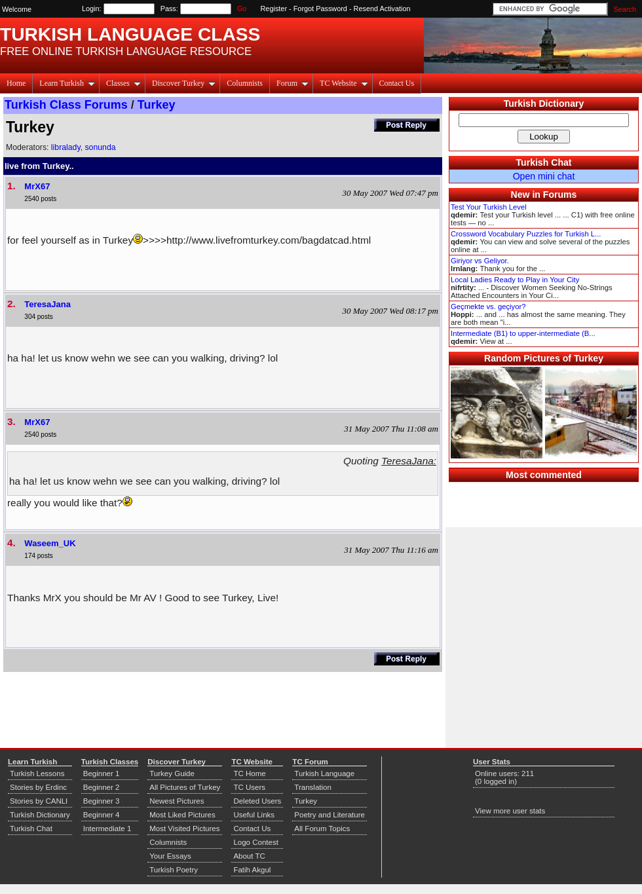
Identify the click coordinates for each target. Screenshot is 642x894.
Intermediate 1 (107, 828)
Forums (560, 194)
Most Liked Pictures (182, 815)
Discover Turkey (184, 83)
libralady (66, 147)
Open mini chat (544, 176)
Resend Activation (382, 8)
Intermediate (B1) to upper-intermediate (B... (523, 333)
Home (16, 83)
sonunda (100, 147)
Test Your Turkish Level (489, 207)
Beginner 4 (101, 815)
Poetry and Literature (329, 815)
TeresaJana (47, 304)
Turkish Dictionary (544, 103)
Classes (123, 83)
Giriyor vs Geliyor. (480, 261)
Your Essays (170, 856)
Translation (312, 787)
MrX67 (37, 186)
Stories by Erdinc (38, 787)
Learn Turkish (67, 83)
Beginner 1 (101, 773)
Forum (292, 83)
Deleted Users (257, 801)
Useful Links (253, 815)
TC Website (344, 83)
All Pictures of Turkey (184, 787)
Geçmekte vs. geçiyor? (488, 306)
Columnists (245, 83)
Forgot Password (320, 8)
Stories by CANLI (38, 801)
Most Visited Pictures (184, 828)
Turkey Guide (172, 773)
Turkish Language (324, 773)
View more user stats (510, 811)
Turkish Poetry (173, 870)
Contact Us (397, 83)
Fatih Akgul (252, 870)
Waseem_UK (49, 543)
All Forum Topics (322, 828)
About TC (249, 856)
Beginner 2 (101, 787)
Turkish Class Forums (66, 104)
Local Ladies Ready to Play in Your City (515, 280)
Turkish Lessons (37, 773)
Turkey (157, 104)
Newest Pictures (176, 801)
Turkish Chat (544, 162)
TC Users (249, 787)
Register (274, 8)
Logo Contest (255, 842)
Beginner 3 (101, 801)
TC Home (249, 773)
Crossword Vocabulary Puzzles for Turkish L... (526, 234)
